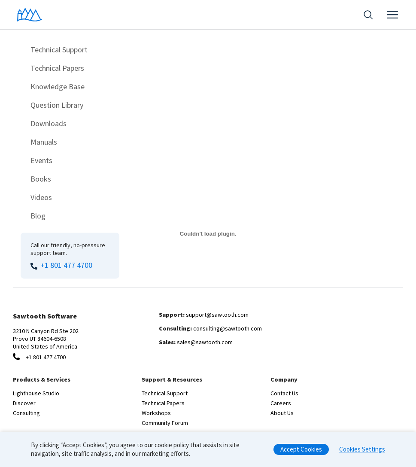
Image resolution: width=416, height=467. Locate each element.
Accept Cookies (301, 452)
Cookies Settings (362, 452)
